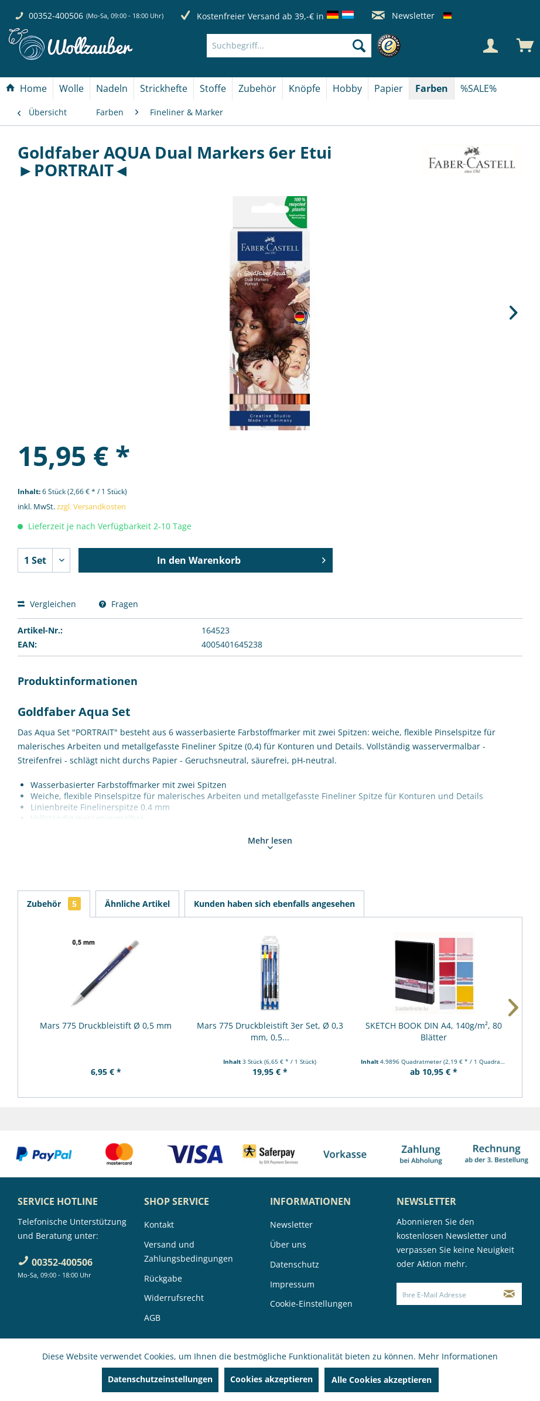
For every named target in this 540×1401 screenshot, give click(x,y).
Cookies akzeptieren (271, 1379)
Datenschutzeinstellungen (160, 1379)
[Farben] (431, 88)
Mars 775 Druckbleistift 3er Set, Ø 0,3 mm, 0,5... (270, 1031)
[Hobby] (347, 88)
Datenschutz (294, 1264)
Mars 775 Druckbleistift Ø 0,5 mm (106, 1025)
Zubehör (54, 903)
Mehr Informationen (458, 1356)
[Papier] (388, 88)
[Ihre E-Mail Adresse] (447, 1294)
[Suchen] (359, 45)
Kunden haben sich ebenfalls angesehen (274, 903)
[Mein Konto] (490, 45)
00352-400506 (56, 15)
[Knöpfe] (304, 88)
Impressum (292, 1284)
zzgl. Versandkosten (91, 506)
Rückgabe (163, 1278)
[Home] (26, 88)
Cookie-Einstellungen (311, 1303)
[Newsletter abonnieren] (509, 1294)
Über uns (288, 1244)
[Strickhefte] (163, 88)
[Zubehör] (257, 88)
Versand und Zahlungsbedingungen (188, 1251)
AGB (152, 1317)
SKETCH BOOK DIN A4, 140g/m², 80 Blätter (433, 1031)
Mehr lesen (270, 842)
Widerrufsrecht (174, 1297)
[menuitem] (306, 45)
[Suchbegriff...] (289, 45)
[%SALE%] (478, 88)
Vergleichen (47, 603)
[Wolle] (71, 88)
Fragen (118, 603)
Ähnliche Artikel (137, 903)
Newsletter (403, 15)
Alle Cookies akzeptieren (381, 1379)
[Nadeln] (112, 88)
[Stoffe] (213, 88)
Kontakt (159, 1224)
